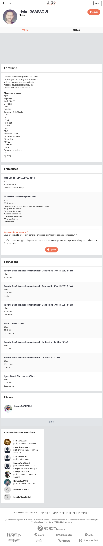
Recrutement (38, 520)
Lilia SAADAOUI (20, 440)
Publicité (29, 520)
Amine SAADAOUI (23, 406)
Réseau (76, 30)
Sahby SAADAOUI (21, 471)
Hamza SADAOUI (20, 481)
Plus (51, 422)
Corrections (48, 522)
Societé (46, 520)
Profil (25, 30)
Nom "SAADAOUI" (21, 489)
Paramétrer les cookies (77, 520)
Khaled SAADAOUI (21, 447)
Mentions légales (92, 520)
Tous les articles (37, 522)
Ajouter (95, 12)
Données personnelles (59, 520)
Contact (22, 520)
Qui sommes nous (11, 520)
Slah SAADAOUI (20, 456)
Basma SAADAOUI (21, 463)
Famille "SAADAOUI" (22, 497)
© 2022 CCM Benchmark (63, 522)
